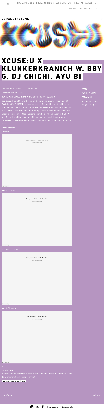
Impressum (52, 407)
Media (93, 5)
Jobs (70, 5)
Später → (97, 395)
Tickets (60, 5)
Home (20, 5)
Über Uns (81, 5)
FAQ (46, 14)
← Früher (7, 395)
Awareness (32, 5)
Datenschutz (67, 407)
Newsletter (57, 14)
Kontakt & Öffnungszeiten (82, 14)
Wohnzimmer (89, 93)
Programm (47, 5)
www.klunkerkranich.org (13, 381)
